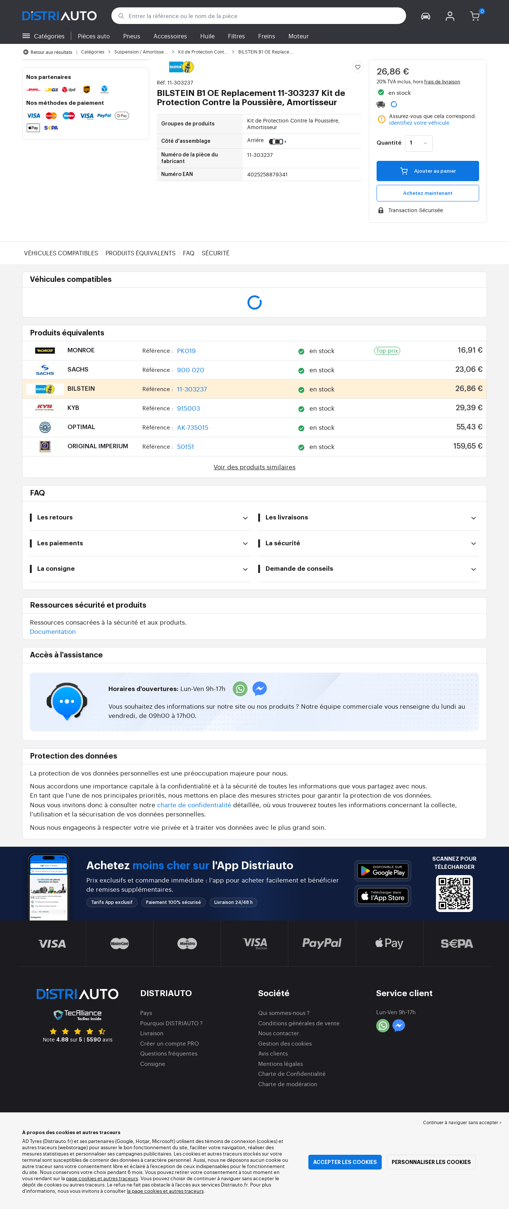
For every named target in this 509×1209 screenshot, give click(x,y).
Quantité (389, 143)
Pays (146, 1012)
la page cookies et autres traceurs (165, 1191)
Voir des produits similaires (254, 466)
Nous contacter (278, 1033)
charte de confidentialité (194, 804)
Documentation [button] (53, 631)
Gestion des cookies (285, 1043)
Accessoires (170, 36)
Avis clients (273, 1053)
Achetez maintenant (428, 193)
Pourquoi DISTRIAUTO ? (171, 1023)
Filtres (236, 36)
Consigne (152, 1063)
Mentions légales (280, 1063)
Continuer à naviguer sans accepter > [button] (462, 1122)
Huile (207, 36)
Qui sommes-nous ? (284, 1012)
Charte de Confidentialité (292, 1073)
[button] (425, 16)
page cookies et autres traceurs (102, 1178)
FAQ (188, 253)
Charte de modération (287, 1084)
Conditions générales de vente (299, 1023)
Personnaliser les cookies (431, 1162)
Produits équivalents (140, 253)
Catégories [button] (49, 36)
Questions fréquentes (168, 1053)
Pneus (131, 36)
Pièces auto (94, 36)
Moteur (298, 36)
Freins (266, 36)
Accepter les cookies (345, 1162)
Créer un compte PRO (169, 1043)
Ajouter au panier (428, 171)
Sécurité (215, 253)
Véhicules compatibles (61, 253)
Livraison (151, 1033)
